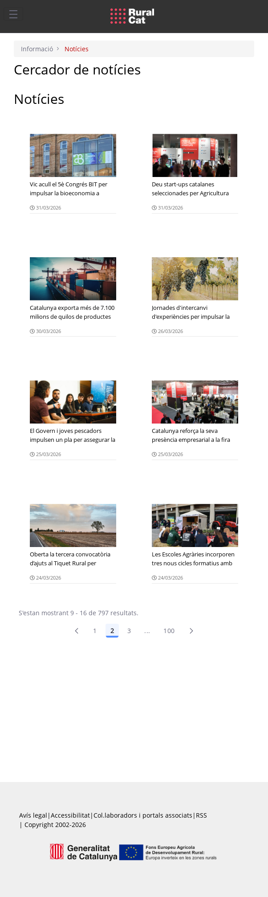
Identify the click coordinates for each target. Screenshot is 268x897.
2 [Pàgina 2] (112, 630)
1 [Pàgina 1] (95, 630)
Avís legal (33, 815)
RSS (201, 815)
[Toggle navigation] (13, 14)
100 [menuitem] (169, 630)
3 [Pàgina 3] (129, 630)
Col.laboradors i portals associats (142, 815)
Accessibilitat (70, 815)
